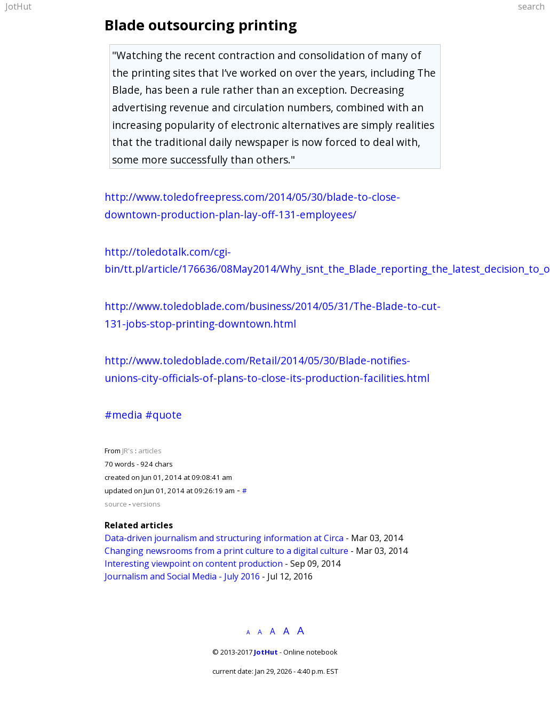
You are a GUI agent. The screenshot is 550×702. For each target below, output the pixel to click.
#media (123, 414)
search (531, 6)
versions (146, 504)
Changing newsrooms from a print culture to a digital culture (226, 551)
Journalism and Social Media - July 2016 (182, 576)
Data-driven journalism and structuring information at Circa (224, 538)
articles (150, 450)
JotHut (18, 6)
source (116, 504)
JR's (127, 450)
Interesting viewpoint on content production (194, 563)
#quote (163, 414)
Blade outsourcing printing (201, 25)
